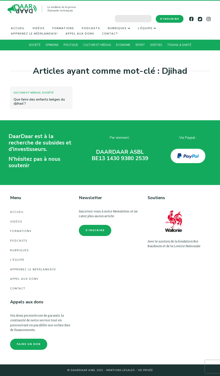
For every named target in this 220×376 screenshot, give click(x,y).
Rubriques (119, 28)
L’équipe (147, 28)
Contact (110, 33)
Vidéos (38, 28)
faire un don (29, 344)
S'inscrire (169, 19)
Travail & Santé (179, 45)
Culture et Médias (97, 45)
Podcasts (91, 28)
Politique (71, 45)
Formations (63, 28)
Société (34, 45)
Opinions (52, 45)
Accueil (18, 28)
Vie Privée (145, 370)
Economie (123, 45)
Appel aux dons (80, 33)
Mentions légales (120, 370)
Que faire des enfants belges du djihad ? (39, 101)
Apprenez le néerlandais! (34, 33)
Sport (140, 45)
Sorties (156, 45)
